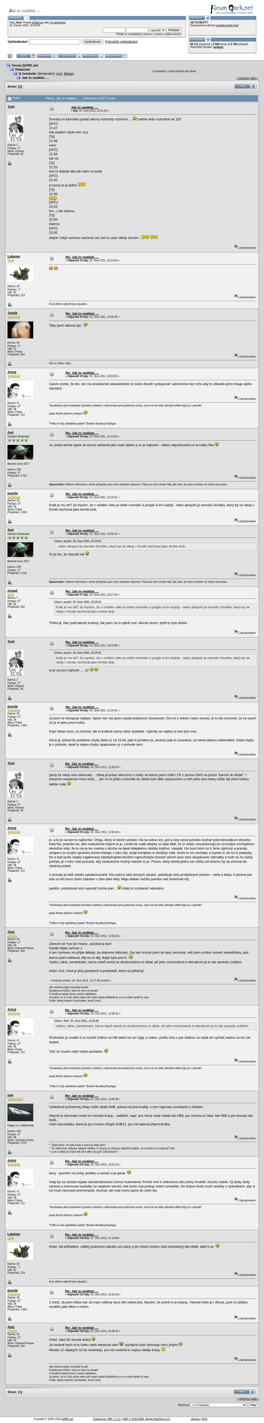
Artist (11, 372)
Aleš (10, 932)
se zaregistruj (57, 22)
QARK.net (67, 1419)
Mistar (68, 74)
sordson (218, 47)
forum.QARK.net (25, 65)
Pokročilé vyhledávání (121, 42)
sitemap (195, 1419)
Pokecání (22, 69)
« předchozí (243, 78)
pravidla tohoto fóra (227, 25)
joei (10, 1095)
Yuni (10, 107)
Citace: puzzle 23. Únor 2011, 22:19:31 (77, 541)
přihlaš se (37, 22)
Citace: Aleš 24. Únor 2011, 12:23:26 (76, 1020)
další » (254, 78)
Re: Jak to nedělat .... (82, 257)
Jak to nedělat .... (35, 78)
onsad (12, 591)
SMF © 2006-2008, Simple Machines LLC (146, 1419)
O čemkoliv (27, 74)
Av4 (59, 74)
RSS (204, 1419)
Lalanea (13, 256)
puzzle (12, 493)
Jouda (12, 313)
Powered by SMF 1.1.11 (107, 1419)
